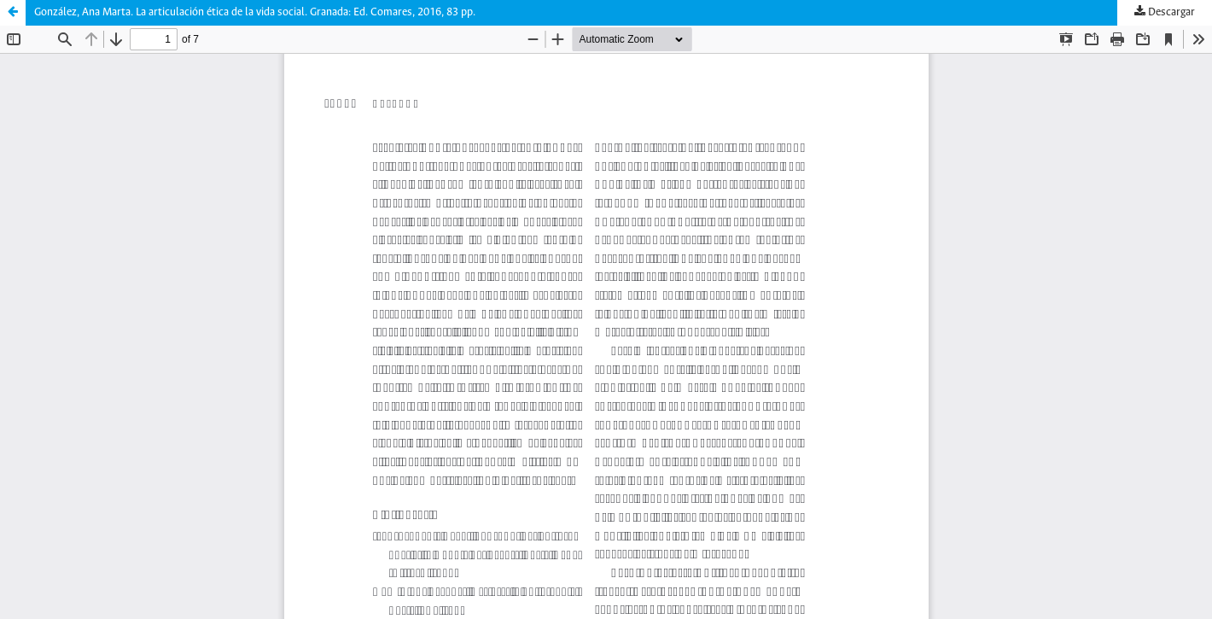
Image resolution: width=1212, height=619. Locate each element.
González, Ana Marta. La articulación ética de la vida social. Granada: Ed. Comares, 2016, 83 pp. (254, 12)
